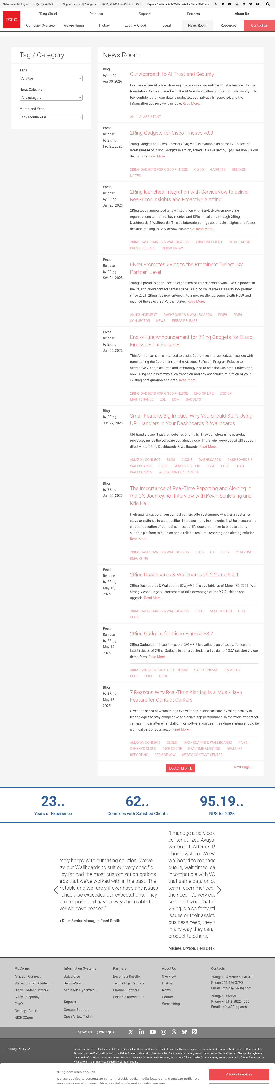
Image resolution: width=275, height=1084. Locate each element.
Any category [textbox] (31, 98)
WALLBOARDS (141, 472)
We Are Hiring (73, 25)
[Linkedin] (222, 4)
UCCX (240, 466)
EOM (175, 399)
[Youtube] (229, 4)
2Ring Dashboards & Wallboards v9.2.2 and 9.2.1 (184, 575)
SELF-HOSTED (221, 611)
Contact (168, 997)
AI (131, 117)
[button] (56, 890)
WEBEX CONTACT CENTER (179, 472)
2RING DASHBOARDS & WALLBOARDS (159, 242)
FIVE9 (222, 315)
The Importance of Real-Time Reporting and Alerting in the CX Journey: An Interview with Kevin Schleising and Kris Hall (191, 495)
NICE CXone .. (25, 1018)
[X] (215, 4)
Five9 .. (20, 1004)
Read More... (192, 103)
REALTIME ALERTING (204, 749)
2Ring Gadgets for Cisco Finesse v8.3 (171, 133)
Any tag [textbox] (27, 78)
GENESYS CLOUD (187, 466)
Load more (180, 768)
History (104, 25)
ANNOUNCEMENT (209, 242)
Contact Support (76, 1010)
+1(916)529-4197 (110, 4)
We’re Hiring (171, 1004)
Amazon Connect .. (29, 976)
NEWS (161, 321)
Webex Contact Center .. (32, 983)
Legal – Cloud (135, 25)
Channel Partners (126, 990)
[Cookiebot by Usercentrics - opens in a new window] (28, 1075)
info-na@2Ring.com (237, 988)
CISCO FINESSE (206, 670)
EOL (163, 399)
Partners (193, 14)
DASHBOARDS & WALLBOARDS (187, 315)
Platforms (22, 968)
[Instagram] (236, 4)
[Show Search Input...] (268, 4)
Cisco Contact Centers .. (32, 990)
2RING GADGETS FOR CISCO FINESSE (159, 170)
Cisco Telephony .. (28, 997)
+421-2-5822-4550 (235, 1001)
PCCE (210, 466)
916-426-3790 (232, 983)
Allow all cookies (239, 1054)
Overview (169, 976)
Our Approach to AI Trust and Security (172, 74)
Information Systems (80, 968)
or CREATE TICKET (132, 4)
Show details (66, 1075)
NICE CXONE (172, 749)
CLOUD (172, 743)
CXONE (187, 460)
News (166, 990)
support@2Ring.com (86, 4)
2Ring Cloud (47, 14)
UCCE (225, 466)
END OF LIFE (204, 393)
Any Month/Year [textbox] (33, 117)
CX (212, 552)
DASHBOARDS (210, 460)
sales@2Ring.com (21, 4)
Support (145, 14)
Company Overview (40, 25)
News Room (197, 25)
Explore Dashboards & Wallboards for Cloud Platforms (178, 4)
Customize (239, 1068)
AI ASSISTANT (150, 117)
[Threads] (243, 4)
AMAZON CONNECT (145, 460)
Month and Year (32, 109)
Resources (228, 25)
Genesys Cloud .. (27, 1011)
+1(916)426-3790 (44, 4)
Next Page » (243, 767)
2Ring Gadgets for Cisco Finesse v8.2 (171, 634)
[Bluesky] (250, 4)
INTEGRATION (239, 242)
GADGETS (218, 170)
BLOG (171, 460)
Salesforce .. (73, 976)
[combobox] (51, 78)
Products (96, 14)
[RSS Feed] (257, 4)
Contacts (218, 968)
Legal (166, 25)
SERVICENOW (172, 248)
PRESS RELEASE (143, 248)
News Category (31, 90)
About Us (242, 14)
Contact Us (259, 25)
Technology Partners (128, 983)
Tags (23, 70)
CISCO (199, 170)
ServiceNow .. (74, 983)
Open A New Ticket (78, 1017)
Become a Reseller (127, 976)
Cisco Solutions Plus (128, 997)
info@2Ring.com (234, 1007)
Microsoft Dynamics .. (80, 990)
